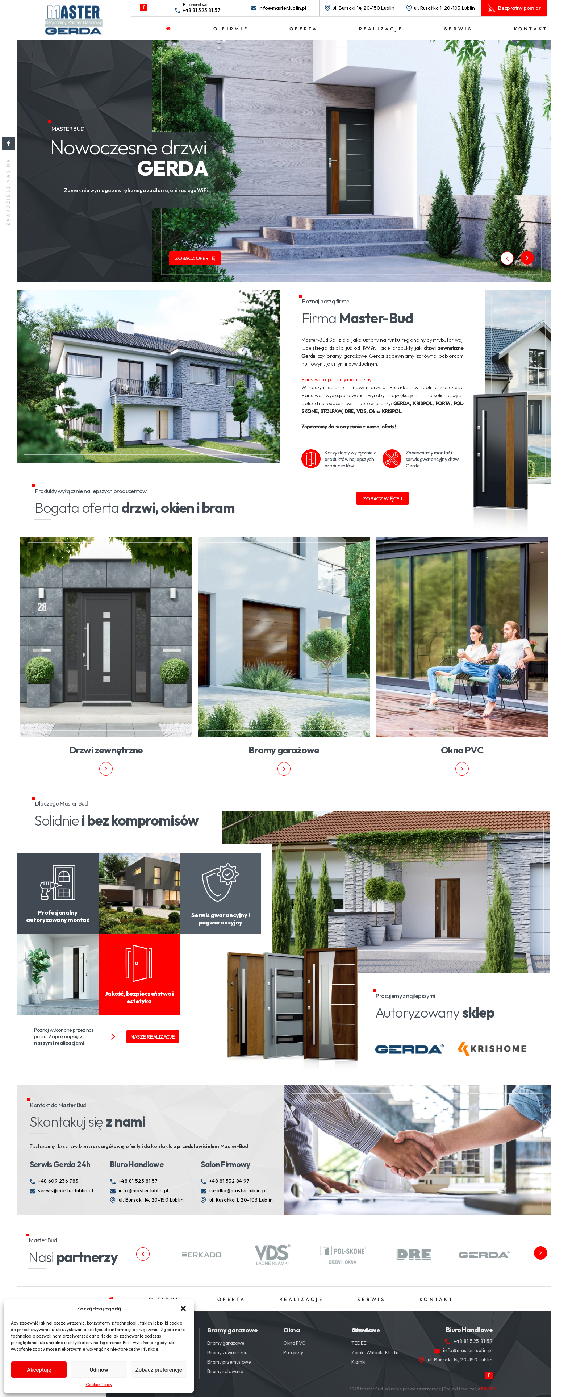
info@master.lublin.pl (282, 8)
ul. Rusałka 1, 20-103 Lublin (444, 8)
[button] (183, 1308)
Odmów (98, 1370)
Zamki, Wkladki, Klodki (374, 1352)
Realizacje (381, 28)
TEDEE (358, 1343)
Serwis (458, 28)
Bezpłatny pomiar (519, 7)
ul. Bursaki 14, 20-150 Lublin (364, 8)
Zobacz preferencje (158, 1370)
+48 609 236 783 (58, 1181)
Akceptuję (39, 1370)
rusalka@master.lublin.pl (238, 1190)
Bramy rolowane (225, 1371)
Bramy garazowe (225, 1343)
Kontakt (531, 28)
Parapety (293, 1352)
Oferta (303, 28)
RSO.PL (488, 1389)
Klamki (358, 1362)
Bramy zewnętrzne (227, 1352)
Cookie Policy (99, 1384)
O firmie (230, 28)
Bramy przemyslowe (229, 1362)
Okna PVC (294, 1343)
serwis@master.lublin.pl (65, 1190)
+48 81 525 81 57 (201, 10)
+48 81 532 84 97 (229, 1181)
